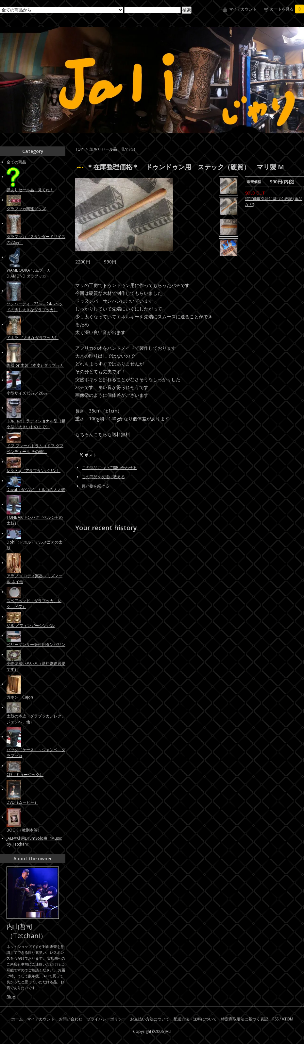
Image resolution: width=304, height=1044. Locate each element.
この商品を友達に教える (103, 477)
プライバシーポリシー (106, 1019)
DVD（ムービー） (22, 802)
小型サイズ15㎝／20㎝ (27, 393)
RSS (275, 1019)
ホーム (17, 1019)
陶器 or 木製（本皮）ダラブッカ (35, 365)
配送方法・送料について (195, 1019)
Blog (11, 997)
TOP (79, 149)
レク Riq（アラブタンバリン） (33, 470)
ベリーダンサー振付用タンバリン (36, 644)
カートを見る (287, 9)
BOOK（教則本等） (24, 830)
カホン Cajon (20, 697)
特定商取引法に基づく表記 (244, 1019)
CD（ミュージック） (25, 774)
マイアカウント (243, 9)
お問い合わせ (70, 1019)
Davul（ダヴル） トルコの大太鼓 (36, 489)
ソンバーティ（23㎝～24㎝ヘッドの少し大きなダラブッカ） (35, 306)
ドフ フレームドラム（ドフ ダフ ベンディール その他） (35, 448)
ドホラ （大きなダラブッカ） (33, 337)
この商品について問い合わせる (109, 467)
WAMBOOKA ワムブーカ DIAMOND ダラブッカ (29, 273)
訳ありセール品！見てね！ (113, 149)
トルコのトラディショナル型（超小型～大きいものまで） (36, 423)
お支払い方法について (149, 1019)
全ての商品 (16, 162)
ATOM (287, 1019)
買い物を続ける (95, 486)
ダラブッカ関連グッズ (26, 208)
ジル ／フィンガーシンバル (31, 625)
